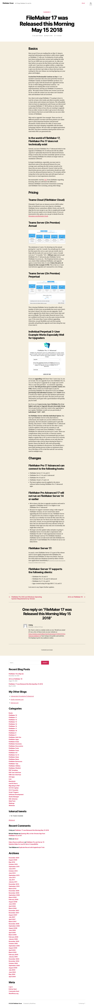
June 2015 (12, 868)
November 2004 (14, 961)
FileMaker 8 (12, 733)
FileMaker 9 (12, 735)
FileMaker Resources (15, 761)
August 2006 (13, 928)
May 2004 (12, 974)
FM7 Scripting (13, 770)
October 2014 (13, 871)
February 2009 (13, 899)
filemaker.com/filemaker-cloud (38, 216)
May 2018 (12, 862)
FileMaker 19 (13, 730)
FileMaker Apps (14, 739)
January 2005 (13, 956)
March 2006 (12, 934)
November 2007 (14, 912)
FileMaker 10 (13, 715)
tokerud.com (14, 703)
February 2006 (13, 937)
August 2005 (13, 948)
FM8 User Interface (15, 774)
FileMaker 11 (13, 717)
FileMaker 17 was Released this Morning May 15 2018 (26, 684)
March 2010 (12, 888)
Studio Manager (14, 796)
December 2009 (14, 890)
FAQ (45, 180)
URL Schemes (13, 799)
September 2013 (14, 875)
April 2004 (12, 976)
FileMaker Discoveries (16, 746)
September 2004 (14, 965)
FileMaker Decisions (15, 744)
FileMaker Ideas (14, 757)
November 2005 (14, 941)
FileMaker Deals (14, 741)
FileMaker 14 (13, 724)
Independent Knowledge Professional (22, 696)
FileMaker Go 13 (14, 755)
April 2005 (12, 950)
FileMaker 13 (13, 722)
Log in (11, 987)
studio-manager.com (17, 699)
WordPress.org (13, 993)
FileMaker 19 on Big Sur (16, 674)
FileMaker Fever (8, 3)
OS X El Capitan (14, 788)
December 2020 (14, 857)
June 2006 (12, 930)
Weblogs (11, 803)
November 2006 (14, 924)
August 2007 (13, 915)
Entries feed (13, 989)
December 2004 (14, 959)
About (83, 3)
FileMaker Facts (14, 748)
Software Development (16, 794)
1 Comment (59, 35)
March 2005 (12, 952)
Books (11, 713)
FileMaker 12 (13, 719)
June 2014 (12, 873)
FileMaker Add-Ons (15, 737)
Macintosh (12, 781)
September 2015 (14, 866)
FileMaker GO (13, 752)
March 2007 (12, 921)
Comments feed (14, 991)
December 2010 (14, 884)
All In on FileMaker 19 (15, 679)
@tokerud (12, 820)
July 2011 (12, 879)
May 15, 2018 (49, 35)
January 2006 (13, 939)
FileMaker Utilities (14, 766)
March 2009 (12, 897)
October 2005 (13, 943)
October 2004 (13, 963)
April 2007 (12, 919)
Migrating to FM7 (14, 785)
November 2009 (14, 893)
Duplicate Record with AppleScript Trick (31, 847)
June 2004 (12, 972)
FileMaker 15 (13, 726)
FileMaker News (14, 759)
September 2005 (14, 946)
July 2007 (12, 917)
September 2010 (14, 886)
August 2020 (13, 860)
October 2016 (13, 864)
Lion (10, 779)
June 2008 (12, 904)
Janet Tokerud (39, 35)
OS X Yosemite (13, 790)
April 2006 (12, 932)
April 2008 (12, 906)
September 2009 (14, 895)
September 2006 (14, 926)
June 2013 (12, 877)
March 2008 (12, 908)
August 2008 (13, 902)
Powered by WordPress (29, 1003)
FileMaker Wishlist (15, 768)
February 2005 (13, 954)
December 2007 (14, 910)
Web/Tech (12, 801)
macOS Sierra (13, 783)
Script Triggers (14, 792)
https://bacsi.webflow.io (16, 842)
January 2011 (13, 882)
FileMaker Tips (13, 763)
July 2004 (12, 970)
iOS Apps (12, 777)
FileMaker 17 (47, 12)
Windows (12, 805)
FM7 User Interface (15, 772)
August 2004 (13, 968)
